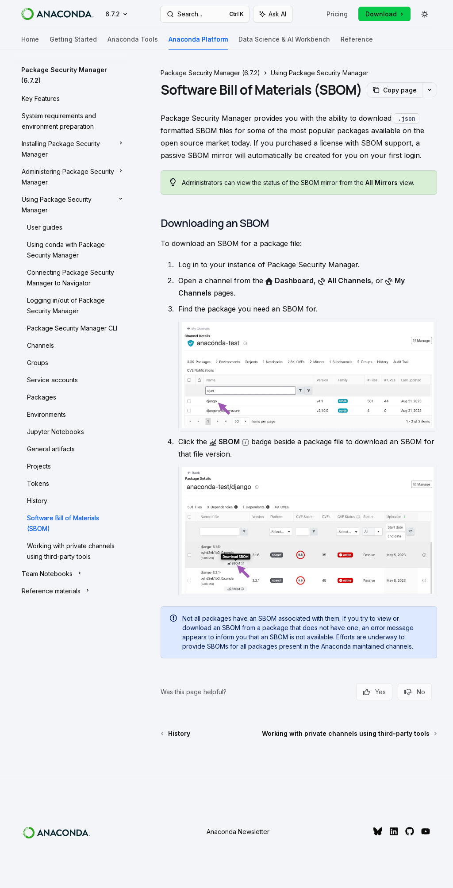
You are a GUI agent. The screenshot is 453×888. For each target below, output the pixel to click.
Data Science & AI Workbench (284, 42)
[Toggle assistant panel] (272, 14)
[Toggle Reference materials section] (70, 590)
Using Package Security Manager (320, 73)
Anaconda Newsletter (238, 831)
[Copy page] (394, 90)
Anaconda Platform (198, 42)
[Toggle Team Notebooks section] (70, 573)
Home (30, 42)
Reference (357, 42)
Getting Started (73, 42)
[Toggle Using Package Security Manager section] (70, 204)
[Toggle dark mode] (425, 14)
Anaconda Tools (132, 42)
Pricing (337, 14)
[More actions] (429, 89)
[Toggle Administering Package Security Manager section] (70, 176)
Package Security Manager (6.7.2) (210, 73)
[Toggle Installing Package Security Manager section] (70, 148)
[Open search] (205, 14)
